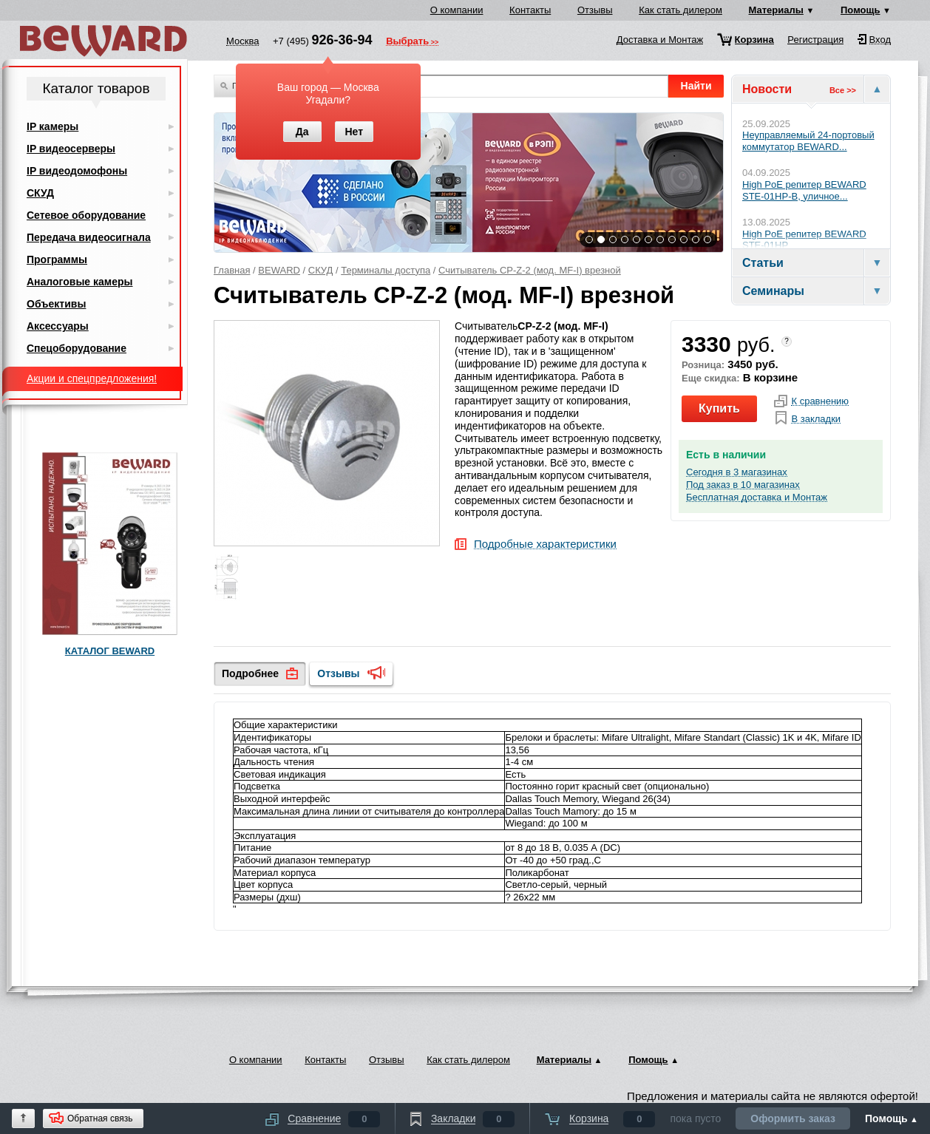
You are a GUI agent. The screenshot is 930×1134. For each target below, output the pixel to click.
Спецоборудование (76, 348)
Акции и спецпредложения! (92, 378)
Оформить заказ (792, 1118)
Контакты (530, 10)
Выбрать (407, 42)
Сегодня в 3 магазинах (736, 472)
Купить (719, 408)
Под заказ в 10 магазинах (743, 485)
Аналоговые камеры (80, 282)
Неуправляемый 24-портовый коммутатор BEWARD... (808, 140)
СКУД (320, 270)
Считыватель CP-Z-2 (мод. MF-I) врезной (529, 270)
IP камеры (52, 126)
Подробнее (250, 673)
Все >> (842, 90)
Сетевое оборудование (86, 215)
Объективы (56, 304)
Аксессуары (58, 326)
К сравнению (820, 401)
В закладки (816, 419)
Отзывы (595, 10)
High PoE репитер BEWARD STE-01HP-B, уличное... (804, 190)
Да (302, 131)
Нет (353, 131)
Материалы (776, 10)
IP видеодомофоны (77, 171)
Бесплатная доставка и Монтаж (756, 497)
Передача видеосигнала (89, 237)
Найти (696, 86)
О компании (456, 10)
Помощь (860, 10)
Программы (57, 259)
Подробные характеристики (545, 544)
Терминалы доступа (385, 270)
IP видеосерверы (71, 149)
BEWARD (279, 270)
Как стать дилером (680, 10)
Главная (232, 270)
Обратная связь (99, 1118)
